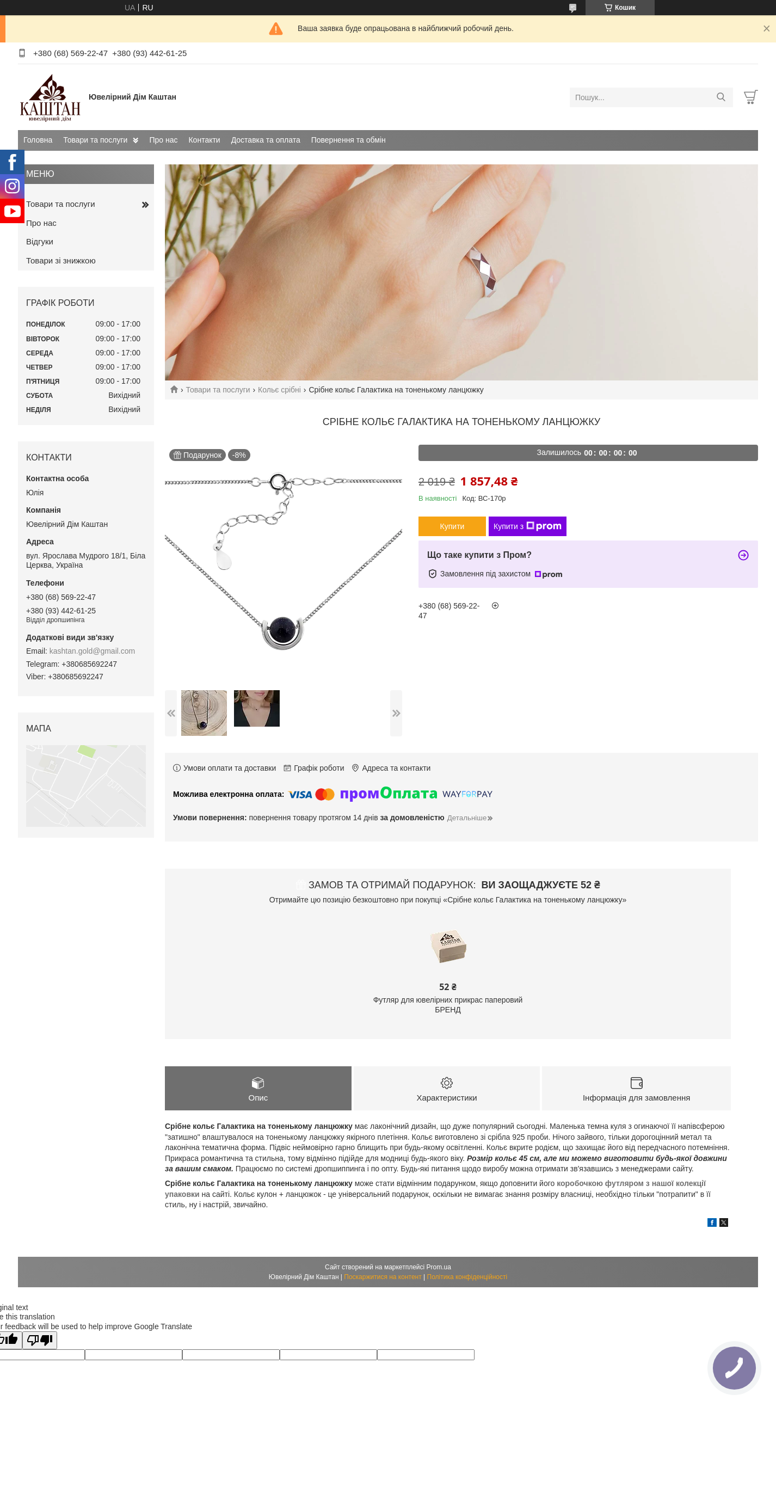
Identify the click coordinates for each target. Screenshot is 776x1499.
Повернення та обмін (348, 140)
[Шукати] (721, 97)
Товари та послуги (95, 140)
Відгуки (39, 241)
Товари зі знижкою (61, 260)
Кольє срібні (279, 389)
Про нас (163, 140)
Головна (37, 140)
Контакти (204, 140)
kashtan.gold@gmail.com (92, 651)
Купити (452, 526)
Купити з (528, 526)
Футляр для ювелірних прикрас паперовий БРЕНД (448, 1005)
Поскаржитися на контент (382, 1277)
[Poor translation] (39, 1340)
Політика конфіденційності (467, 1277)
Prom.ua (439, 1267)
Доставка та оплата (265, 140)
